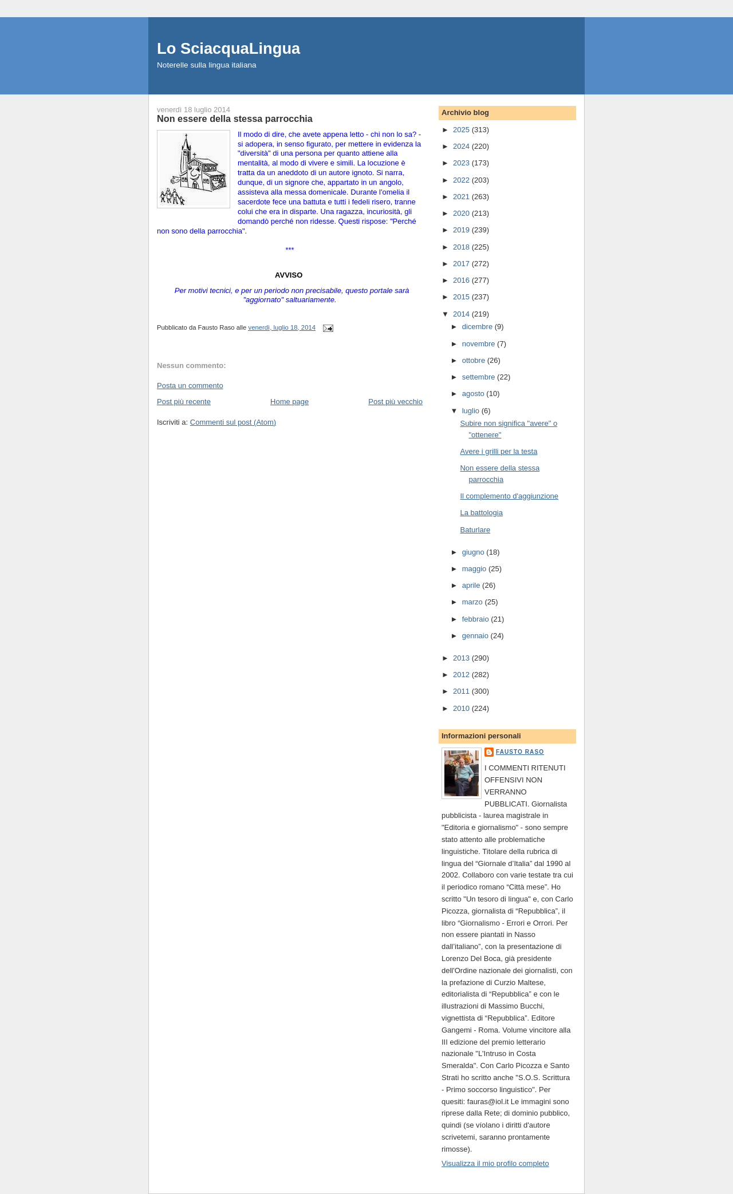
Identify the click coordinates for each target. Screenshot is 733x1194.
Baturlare (475, 529)
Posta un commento (190, 385)
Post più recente (184, 401)
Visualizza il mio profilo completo (495, 1163)
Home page (289, 401)
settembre (479, 377)
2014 (462, 314)
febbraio (476, 619)
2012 (462, 674)
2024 (462, 146)
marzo (473, 602)
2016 (462, 280)
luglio (472, 410)
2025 (462, 129)
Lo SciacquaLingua (228, 48)
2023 (462, 163)
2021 (462, 196)
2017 (462, 263)
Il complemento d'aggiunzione (509, 496)
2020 (462, 213)
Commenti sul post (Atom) (233, 422)
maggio (475, 568)
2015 (462, 296)
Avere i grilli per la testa (498, 451)
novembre (479, 343)
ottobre (474, 360)
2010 (462, 708)
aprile (472, 585)
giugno (474, 552)
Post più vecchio (395, 401)
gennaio (476, 635)
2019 (462, 230)
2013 (462, 658)
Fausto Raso (520, 752)
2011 (462, 691)
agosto (474, 393)
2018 (462, 247)
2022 (462, 180)
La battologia (481, 512)
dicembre (478, 326)
